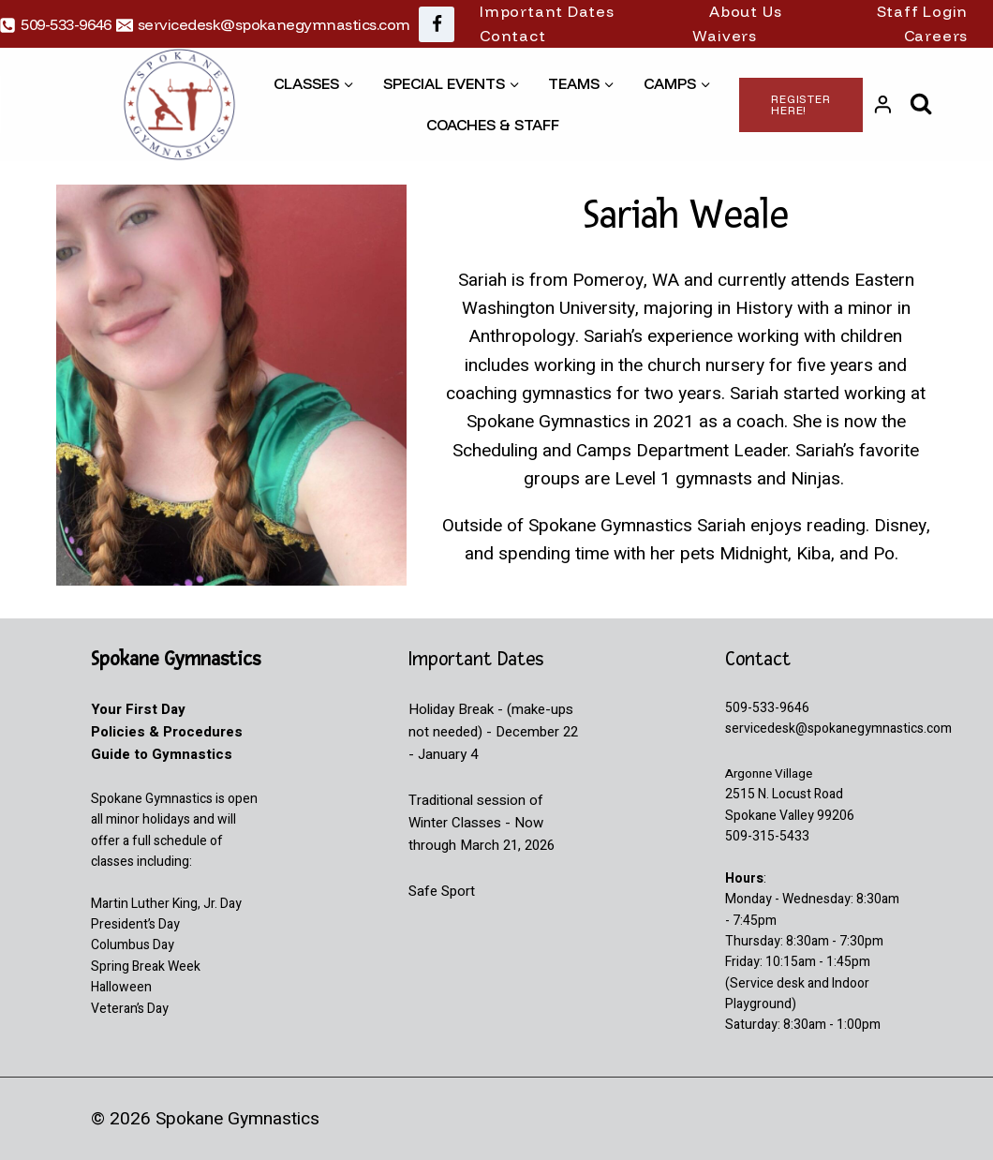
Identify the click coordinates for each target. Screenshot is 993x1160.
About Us (745, 11)
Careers (936, 35)
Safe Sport (441, 891)
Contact (513, 35)
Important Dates (547, 11)
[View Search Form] (921, 104)
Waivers (724, 35)
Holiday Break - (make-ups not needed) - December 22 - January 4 (493, 732)
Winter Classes (454, 822)
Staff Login (923, 11)
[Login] (883, 104)
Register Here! (801, 104)
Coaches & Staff (492, 124)
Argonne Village (771, 773)
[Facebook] (436, 24)
